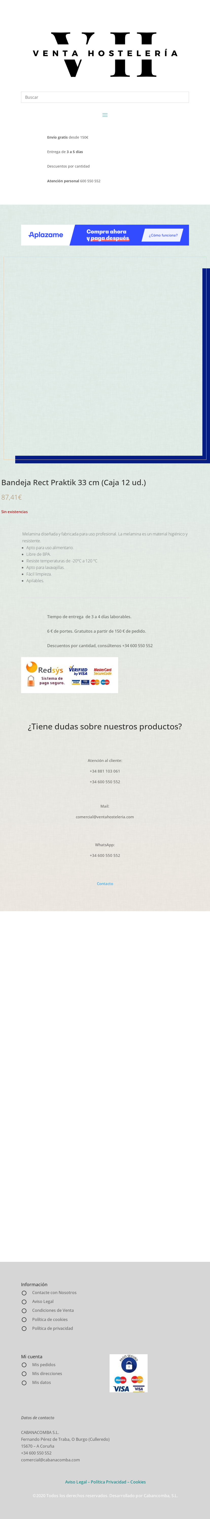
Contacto (105, 883)
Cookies (138, 1482)
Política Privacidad (108, 1482)
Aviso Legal (76, 1482)
